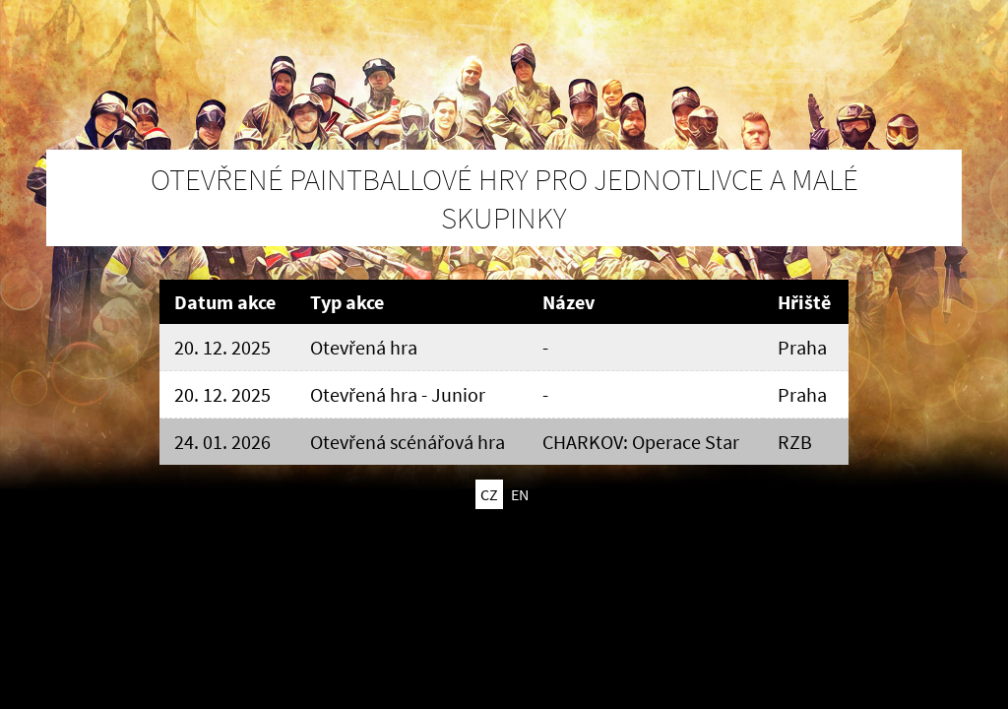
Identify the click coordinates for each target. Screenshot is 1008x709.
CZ (489, 494)
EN (520, 494)
